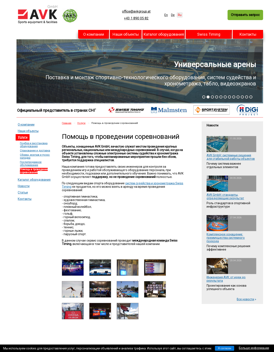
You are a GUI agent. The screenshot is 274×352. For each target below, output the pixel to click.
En (166, 15)
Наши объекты (126, 34)
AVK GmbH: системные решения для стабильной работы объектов (231, 157)
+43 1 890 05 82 (136, 18)
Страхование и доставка (35, 150)
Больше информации (254, 348)
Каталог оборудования (163, 34)
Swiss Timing (208, 34)
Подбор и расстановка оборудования (34, 145)
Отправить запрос (245, 15)
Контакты (247, 34)
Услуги (22, 137)
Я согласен (224, 348)
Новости (24, 186)
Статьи (23, 192)
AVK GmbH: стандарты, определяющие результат (225, 196)
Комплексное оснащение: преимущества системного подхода (226, 238)
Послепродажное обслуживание (31, 164)
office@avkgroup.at (136, 11)
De (173, 15)
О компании (93, 34)
